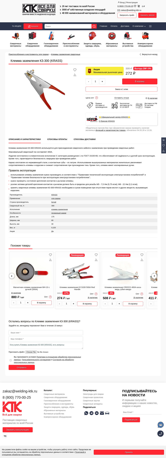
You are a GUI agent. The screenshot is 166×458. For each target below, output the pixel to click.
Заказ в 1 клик (121, 88)
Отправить (22, 366)
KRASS (54, 193)
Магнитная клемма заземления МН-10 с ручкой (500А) (31, 287)
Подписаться (131, 418)
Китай (53, 201)
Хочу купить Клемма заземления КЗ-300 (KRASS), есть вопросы (46, 344)
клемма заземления (59, 208)
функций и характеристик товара (110, 129)
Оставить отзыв (122, 96)
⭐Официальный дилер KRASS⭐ (114, 116)
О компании (139, 25)
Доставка (125, 25)
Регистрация (132, 2)
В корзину (140, 81)
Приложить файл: (17, 350)
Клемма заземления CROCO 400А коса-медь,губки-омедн (123, 287)
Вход (121, 2)
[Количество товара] (21, 301)
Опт (48, 295)
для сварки (55, 197)
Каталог (33, 25)
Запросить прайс (127, 15)
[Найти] (95, 25)
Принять (129, 452)
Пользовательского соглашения (36, 358)
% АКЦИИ (16, 25)
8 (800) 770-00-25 (125, 6)
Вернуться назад (149, 54)
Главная (103, 25)
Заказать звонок (148, 15)
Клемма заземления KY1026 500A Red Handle (77, 287)
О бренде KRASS (107, 120)
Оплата (114, 25)
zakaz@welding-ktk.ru (131, 10)
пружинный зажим (58, 212)
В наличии (151, 97)
